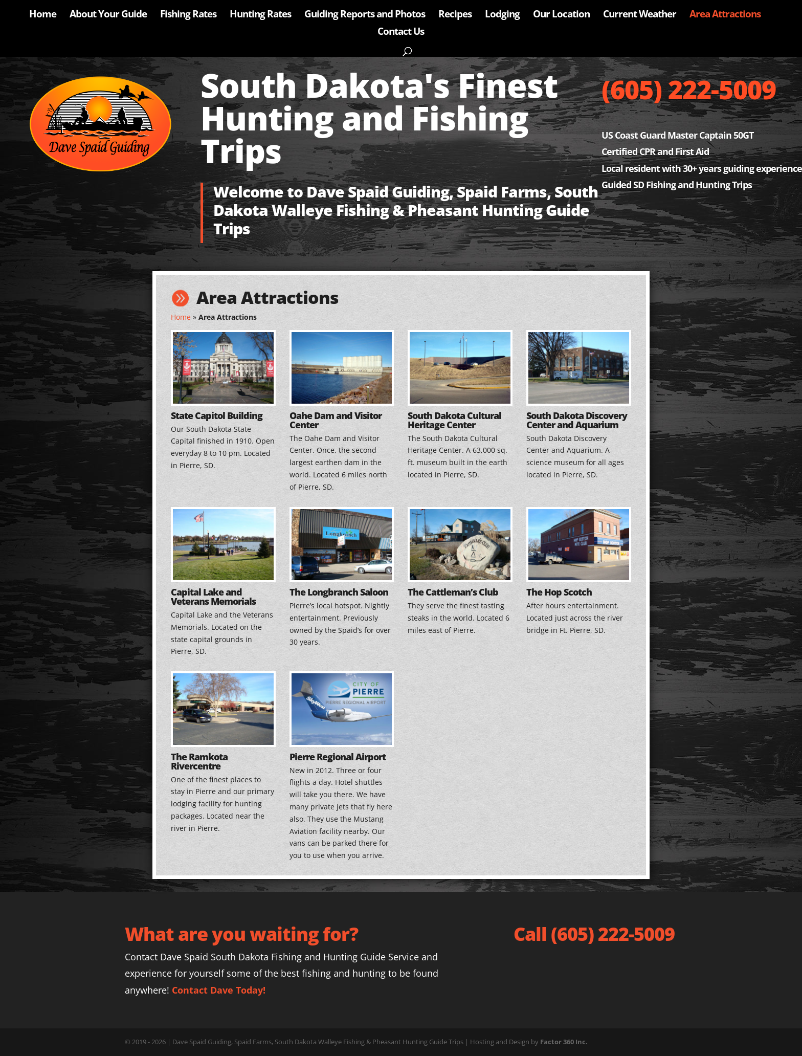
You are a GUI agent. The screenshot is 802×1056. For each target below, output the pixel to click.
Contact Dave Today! (218, 990)
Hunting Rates (260, 15)
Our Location (561, 15)
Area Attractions (725, 15)
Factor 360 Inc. (564, 1041)
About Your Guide (108, 15)
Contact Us (400, 33)
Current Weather (639, 15)
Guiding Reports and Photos (364, 15)
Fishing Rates (188, 15)
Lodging (502, 15)
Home (42, 15)
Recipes (455, 15)
